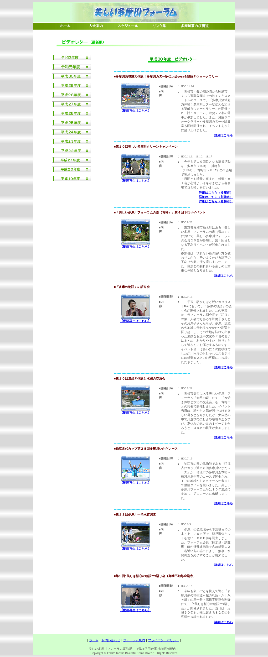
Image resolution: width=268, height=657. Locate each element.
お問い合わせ (111, 640)
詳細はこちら (223, 135)
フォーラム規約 (134, 640)
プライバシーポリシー (163, 640)
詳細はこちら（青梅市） (216, 201)
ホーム (93, 640)
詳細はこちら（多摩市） (216, 192)
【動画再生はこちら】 (135, 110)
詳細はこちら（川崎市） (216, 197)
